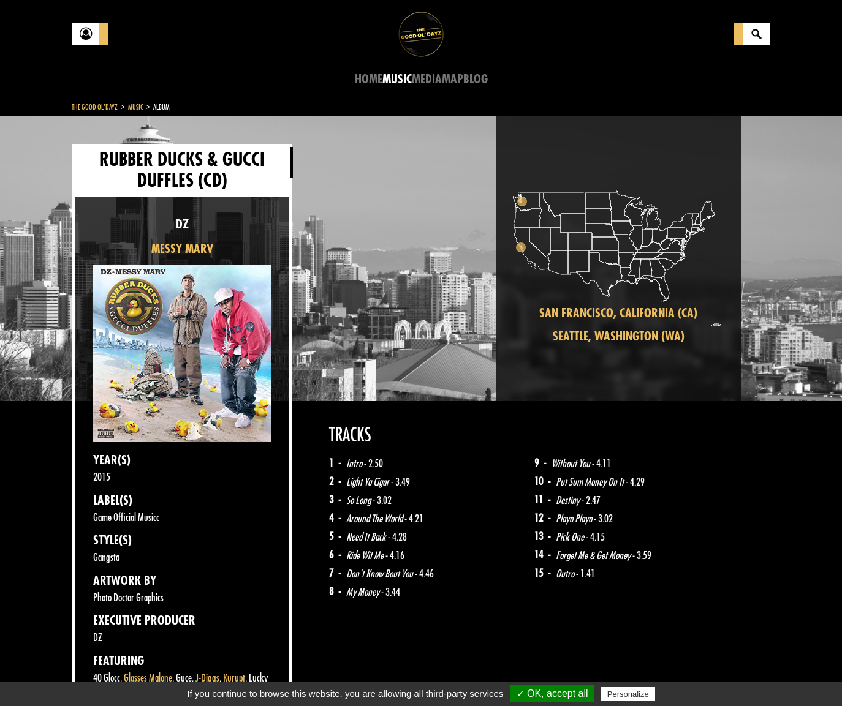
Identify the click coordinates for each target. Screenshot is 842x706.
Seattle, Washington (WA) (619, 336)
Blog (475, 79)
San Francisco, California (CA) (618, 313)
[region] (618, 258)
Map (452, 79)
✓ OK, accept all (552, 693)
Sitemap (274, 675)
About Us (225, 675)
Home (368, 79)
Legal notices (168, 675)
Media (427, 79)
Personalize (628, 694)
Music (397, 79)
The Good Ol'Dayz (95, 107)
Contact (102, 674)
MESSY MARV (182, 248)
